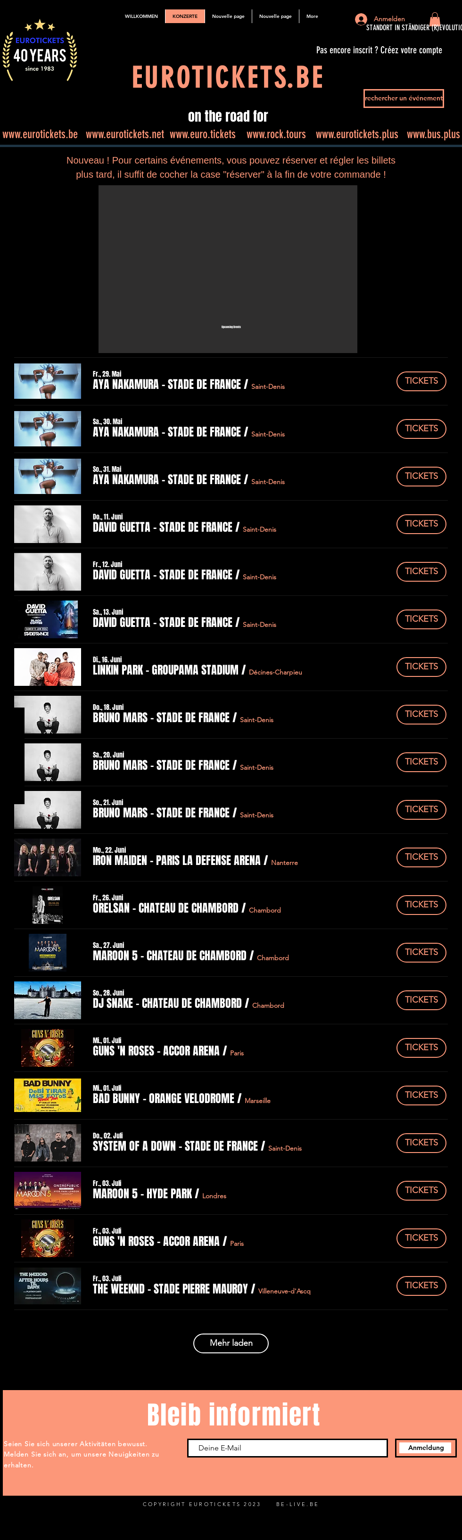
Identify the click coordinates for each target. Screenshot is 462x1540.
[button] (228, 269)
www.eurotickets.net (125, 134)
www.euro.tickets (203, 134)
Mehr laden (231, 1343)
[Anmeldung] (426, 1448)
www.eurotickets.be (40, 134)
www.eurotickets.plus (357, 134)
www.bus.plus (433, 134)
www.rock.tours (276, 134)
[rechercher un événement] (403, 98)
